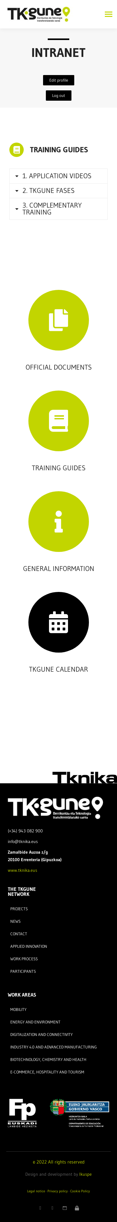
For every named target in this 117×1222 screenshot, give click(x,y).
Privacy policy (57, 1191)
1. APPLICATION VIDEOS (56, 176)
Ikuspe (85, 1174)
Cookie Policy (80, 1191)
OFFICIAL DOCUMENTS (59, 367)
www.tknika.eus (22, 870)
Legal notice (36, 1191)
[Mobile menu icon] (107, 14)
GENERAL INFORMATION (58, 568)
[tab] (58, 176)
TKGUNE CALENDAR (58, 669)
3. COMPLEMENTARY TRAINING (52, 209)
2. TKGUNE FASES (48, 190)
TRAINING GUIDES (59, 149)
